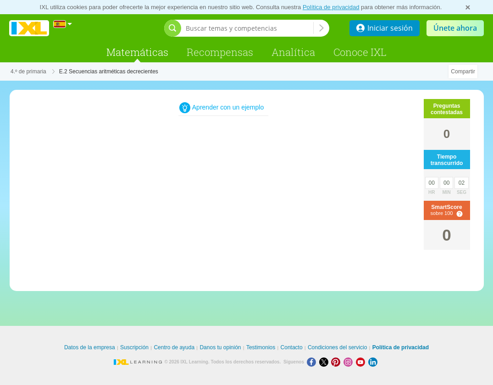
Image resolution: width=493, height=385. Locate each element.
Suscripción (134, 347)
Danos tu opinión (220, 347)
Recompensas (220, 52)
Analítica (293, 52)
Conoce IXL (360, 52)
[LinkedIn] (373, 361)
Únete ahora (455, 28)
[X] (325, 361)
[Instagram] (349, 361)
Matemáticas (137, 52)
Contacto (292, 347)
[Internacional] (63, 24)
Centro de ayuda (174, 347)
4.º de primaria (28, 71)
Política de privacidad (331, 7)
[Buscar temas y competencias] (249, 28)
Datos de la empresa (89, 347)
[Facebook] (313, 361)
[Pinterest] (337, 361)
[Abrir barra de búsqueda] (172, 28)
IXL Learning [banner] (29, 28)
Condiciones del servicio (337, 347)
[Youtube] (362, 361)
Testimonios (260, 347)
